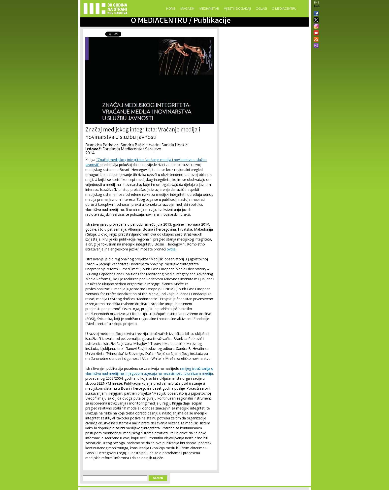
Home (170, 8)
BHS (316, 2)
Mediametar (209, 8)
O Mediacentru (284, 8)
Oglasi (261, 8)
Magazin (187, 8)
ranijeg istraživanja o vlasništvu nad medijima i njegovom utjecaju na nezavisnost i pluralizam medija (149, 371)
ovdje (171, 249)
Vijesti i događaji (237, 8)
